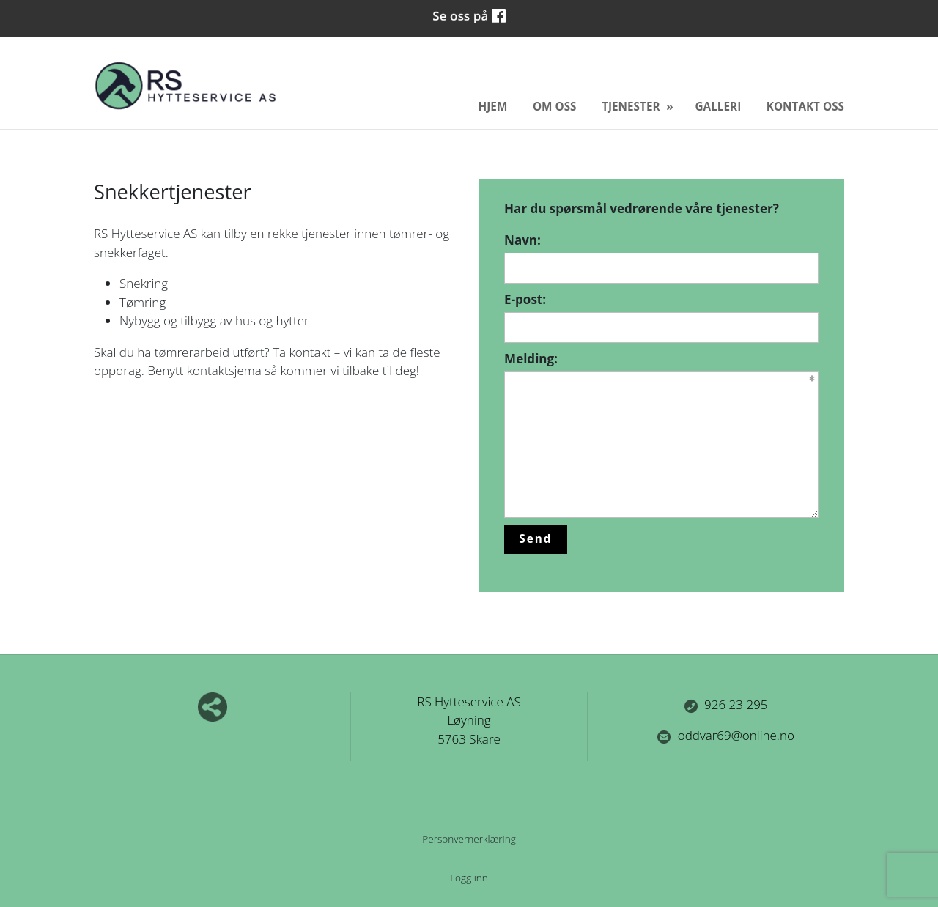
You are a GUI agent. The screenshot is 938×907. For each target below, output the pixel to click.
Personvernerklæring (469, 838)
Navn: (522, 240)
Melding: (531, 358)
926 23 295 (726, 704)
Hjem (493, 106)
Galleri (718, 106)
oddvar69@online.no (725, 735)
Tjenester (632, 106)
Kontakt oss (805, 106)
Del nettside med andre (212, 707)
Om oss (555, 106)
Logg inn (469, 877)
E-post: (525, 299)
